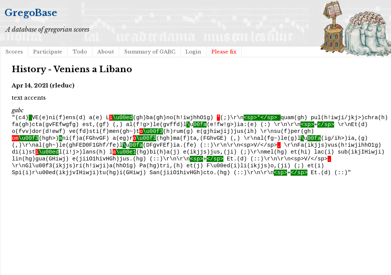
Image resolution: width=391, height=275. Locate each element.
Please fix (224, 52)
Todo (80, 52)
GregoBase (31, 12)
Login (193, 52)
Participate (47, 52)
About (105, 52)
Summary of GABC (149, 52)
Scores (14, 52)
